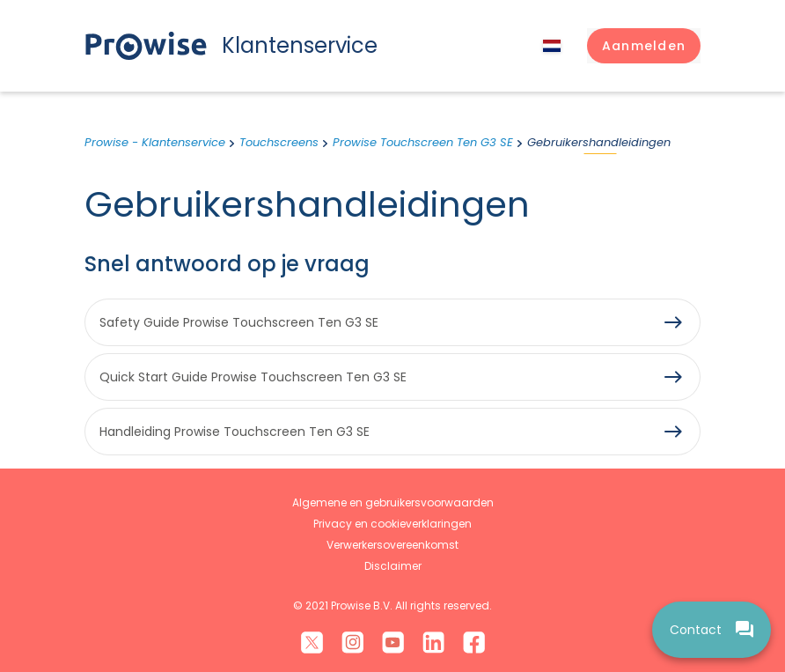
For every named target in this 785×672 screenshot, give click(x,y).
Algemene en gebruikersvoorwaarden (393, 502)
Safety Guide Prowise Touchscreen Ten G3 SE (238, 322)
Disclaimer (393, 565)
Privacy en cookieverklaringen (392, 523)
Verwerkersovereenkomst (392, 544)
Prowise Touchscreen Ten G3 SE (423, 142)
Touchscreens (279, 142)
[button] (644, 45)
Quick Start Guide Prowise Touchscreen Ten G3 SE (253, 377)
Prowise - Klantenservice (154, 142)
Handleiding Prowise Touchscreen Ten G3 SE (234, 431)
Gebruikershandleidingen (599, 142)
